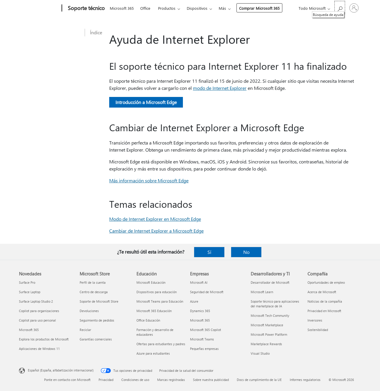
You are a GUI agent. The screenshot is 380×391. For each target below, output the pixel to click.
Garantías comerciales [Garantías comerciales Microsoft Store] (96, 339)
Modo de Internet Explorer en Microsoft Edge (155, 219)
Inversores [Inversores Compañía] (314, 320)
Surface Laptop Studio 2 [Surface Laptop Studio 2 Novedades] (36, 301)
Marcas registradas (171, 379)
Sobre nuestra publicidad (211, 379)
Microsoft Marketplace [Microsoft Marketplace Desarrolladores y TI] (267, 325)
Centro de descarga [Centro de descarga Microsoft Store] (94, 292)
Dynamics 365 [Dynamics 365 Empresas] (200, 311)
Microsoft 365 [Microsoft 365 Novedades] (29, 329)
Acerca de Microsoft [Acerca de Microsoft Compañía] (321, 292)
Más (222, 8)
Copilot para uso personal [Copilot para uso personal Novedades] (37, 320)
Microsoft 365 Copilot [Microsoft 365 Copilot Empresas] (205, 329)
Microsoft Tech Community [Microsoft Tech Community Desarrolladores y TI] (270, 315)
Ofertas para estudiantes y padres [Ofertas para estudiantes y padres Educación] (160, 344)
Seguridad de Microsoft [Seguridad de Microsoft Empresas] (206, 292)
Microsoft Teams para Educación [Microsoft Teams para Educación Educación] (159, 301)
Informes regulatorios (305, 379)
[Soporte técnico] (86, 8)
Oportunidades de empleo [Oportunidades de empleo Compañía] (326, 282)
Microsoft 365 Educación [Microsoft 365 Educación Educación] (154, 311)
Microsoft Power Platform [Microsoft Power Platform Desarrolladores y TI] (269, 334)
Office (145, 8)
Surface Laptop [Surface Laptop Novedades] (29, 292)
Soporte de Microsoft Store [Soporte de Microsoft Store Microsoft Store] (99, 301)
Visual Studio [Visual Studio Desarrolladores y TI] (260, 353)
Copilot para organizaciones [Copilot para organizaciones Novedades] (39, 311)
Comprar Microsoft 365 (259, 8)
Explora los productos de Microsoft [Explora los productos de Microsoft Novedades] (44, 339)
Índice (96, 32)
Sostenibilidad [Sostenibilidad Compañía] (317, 329)
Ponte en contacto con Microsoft (67, 379)
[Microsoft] (39, 8)
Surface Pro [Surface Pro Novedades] (27, 282)
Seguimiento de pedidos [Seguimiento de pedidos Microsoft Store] (97, 320)
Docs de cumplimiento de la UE (259, 379)
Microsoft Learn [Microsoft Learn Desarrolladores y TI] (262, 292)
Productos (166, 8)
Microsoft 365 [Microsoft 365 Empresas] (200, 320)
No (246, 252)
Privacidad (106, 379)
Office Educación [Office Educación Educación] (148, 320)
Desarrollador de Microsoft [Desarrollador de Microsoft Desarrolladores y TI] (270, 282)
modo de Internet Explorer (220, 88)
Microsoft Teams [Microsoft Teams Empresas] (202, 339)
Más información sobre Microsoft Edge (149, 180)
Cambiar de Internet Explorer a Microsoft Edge (156, 231)
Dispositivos (197, 8)
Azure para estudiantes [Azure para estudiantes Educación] (153, 353)
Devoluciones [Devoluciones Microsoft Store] (89, 311)
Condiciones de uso (135, 379)
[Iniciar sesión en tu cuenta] (354, 8)
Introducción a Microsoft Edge (146, 102)
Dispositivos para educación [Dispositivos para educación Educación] (156, 292)
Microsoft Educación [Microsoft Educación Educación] (150, 282)
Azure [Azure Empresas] (194, 301)
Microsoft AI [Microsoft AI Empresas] (198, 282)
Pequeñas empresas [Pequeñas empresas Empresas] (204, 348)
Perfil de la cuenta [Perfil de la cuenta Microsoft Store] (93, 282)
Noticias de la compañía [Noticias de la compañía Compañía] (324, 301)
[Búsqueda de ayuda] (339, 7)
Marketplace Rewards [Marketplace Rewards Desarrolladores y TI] (266, 344)
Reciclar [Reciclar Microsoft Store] (85, 329)
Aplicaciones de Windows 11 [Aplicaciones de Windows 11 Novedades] (39, 348)
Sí (209, 252)
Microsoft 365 (122, 8)
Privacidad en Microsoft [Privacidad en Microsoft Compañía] (324, 311)
